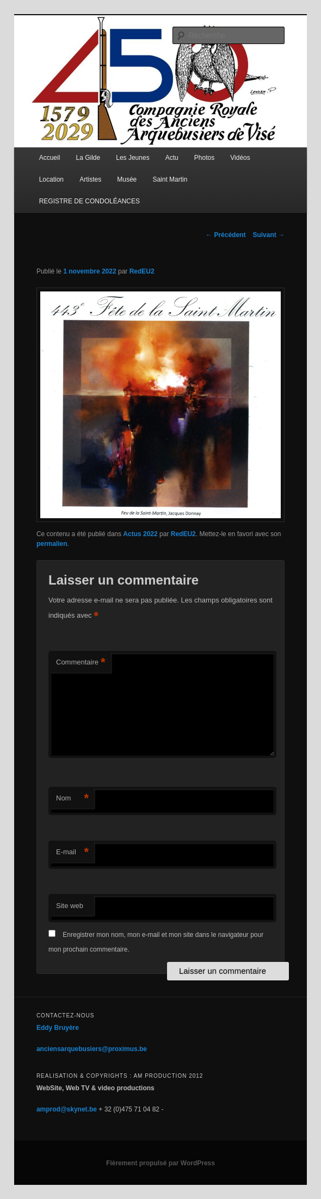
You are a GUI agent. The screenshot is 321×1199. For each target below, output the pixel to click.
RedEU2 (142, 271)
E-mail (72, 852)
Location (51, 179)
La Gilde (88, 157)
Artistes (90, 179)
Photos (204, 157)
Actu (171, 157)
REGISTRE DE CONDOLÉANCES (89, 201)
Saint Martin (169, 179)
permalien (51, 544)
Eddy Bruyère (57, 1028)
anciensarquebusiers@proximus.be (91, 1049)
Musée (127, 179)
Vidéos (240, 157)
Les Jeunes (132, 157)
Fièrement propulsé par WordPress (160, 1163)
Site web (69, 906)
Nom (72, 798)
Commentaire (81, 662)
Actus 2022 (140, 534)
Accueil (49, 157)
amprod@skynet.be (66, 1109)
